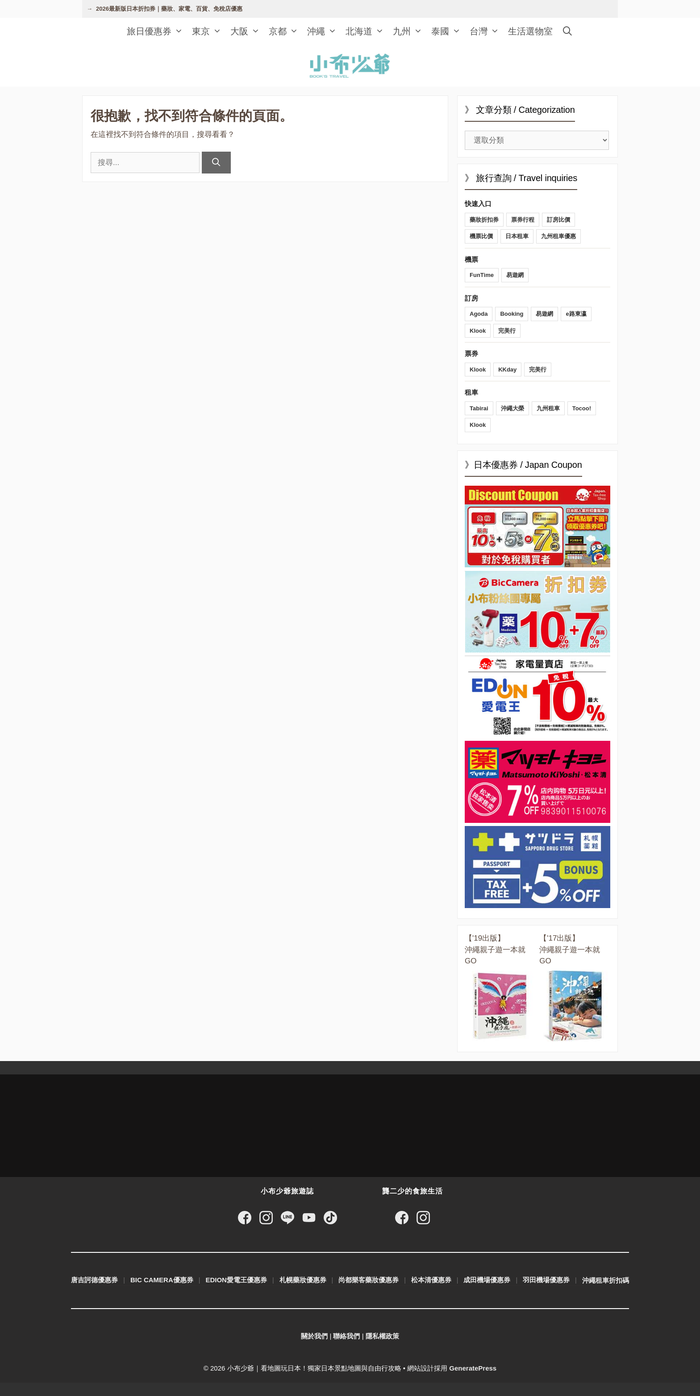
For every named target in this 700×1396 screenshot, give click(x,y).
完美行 (507, 330)
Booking (511, 313)
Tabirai (479, 408)
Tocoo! (581, 408)
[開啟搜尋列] (567, 31)
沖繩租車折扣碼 (605, 1280)
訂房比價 (558, 219)
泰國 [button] (448, 31)
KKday (507, 369)
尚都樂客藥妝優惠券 (368, 1280)
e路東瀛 (576, 313)
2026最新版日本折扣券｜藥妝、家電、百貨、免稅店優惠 (169, 8)
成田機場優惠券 (486, 1280)
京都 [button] (286, 31)
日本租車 (517, 236)
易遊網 (515, 275)
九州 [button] (410, 31)
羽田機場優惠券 (546, 1280)
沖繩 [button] (324, 31)
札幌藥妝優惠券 (302, 1280)
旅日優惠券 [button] (157, 31)
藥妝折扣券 (484, 219)
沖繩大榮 (512, 408)
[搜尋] (216, 162)
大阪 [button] (247, 31)
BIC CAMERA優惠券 (161, 1280)
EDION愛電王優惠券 (236, 1280)
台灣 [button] (487, 31)
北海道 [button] (367, 31)
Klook (478, 330)
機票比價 (481, 236)
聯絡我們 (346, 1336)
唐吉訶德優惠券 (94, 1280)
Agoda (479, 313)
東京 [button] (209, 31)
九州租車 (548, 408)
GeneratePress (472, 1368)
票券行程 (522, 219)
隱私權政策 (382, 1336)
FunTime (482, 275)
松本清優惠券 (431, 1280)
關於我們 (314, 1336)
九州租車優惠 (558, 236)
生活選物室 (530, 31)
